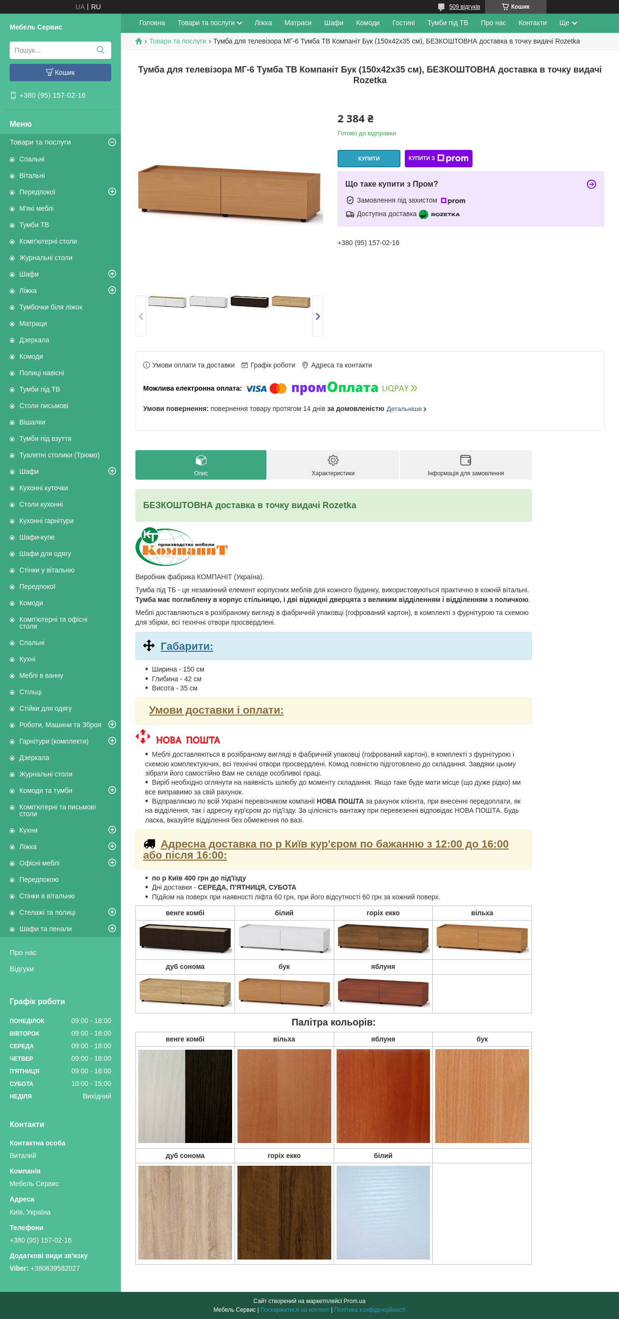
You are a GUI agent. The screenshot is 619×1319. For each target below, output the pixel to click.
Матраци (33, 323)
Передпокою (39, 879)
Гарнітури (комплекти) (53, 741)
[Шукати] (100, 50)
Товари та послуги (40, 142)
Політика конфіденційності (370, 1309)
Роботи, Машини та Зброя (60, 725)
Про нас (23, 952)
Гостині (403, 23)
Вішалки (32, 422)
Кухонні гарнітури (46, 521)
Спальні (31, 159)
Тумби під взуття (45, 438)
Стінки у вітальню (46, 570)
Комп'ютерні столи (48, 241)
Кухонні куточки (43, 488)
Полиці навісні (41, 373)
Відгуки (22, 969)
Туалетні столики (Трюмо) (59, 455)
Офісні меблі (39, 863)
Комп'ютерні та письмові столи (57, 810)
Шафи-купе (37, 537)
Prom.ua (355, 1301)
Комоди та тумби (46, 790)
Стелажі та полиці (47, 912)
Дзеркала (34, 340)
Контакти (532, 23)
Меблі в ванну (41, 675)
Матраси (297, 23)
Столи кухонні (41, 504)
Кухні (27, 659)
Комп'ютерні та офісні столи (53, 623)
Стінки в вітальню (47, 896)
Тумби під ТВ (39, 389)
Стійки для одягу (45, 708)
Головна (152, 23)
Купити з (439, 158)
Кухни (28, 830)
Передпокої (37, 192)
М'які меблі (36, 208)
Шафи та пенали (45, 929)
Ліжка (28, 290)
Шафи (29, 274)
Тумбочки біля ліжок (50, 307)
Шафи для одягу (45, 553)
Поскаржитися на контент (295, 1309)
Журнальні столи (46, 258)
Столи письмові (43, 406)
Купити (369, 158)
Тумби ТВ (34, 225)
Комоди (31, 356)
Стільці (30, 692)
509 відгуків (464, 6)
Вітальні (32, 175)
